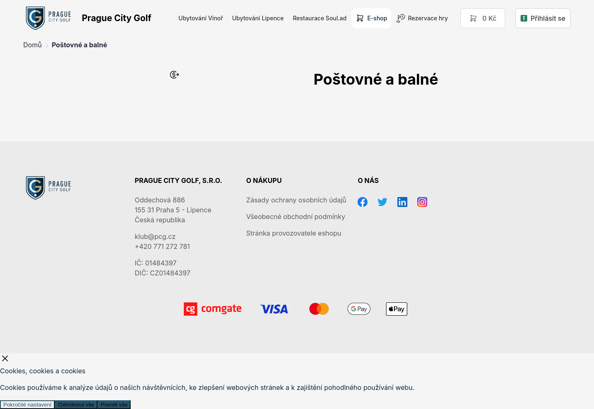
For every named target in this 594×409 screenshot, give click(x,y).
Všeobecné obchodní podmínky (296, 216)
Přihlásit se (543, 18)
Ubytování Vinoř (200, 18)
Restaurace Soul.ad (319, 18)
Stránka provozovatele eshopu (293, 233)
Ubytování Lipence (257, 18)
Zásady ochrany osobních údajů (296, 200)
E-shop (371, 18)
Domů (32, 45)
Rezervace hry (422, 18)
